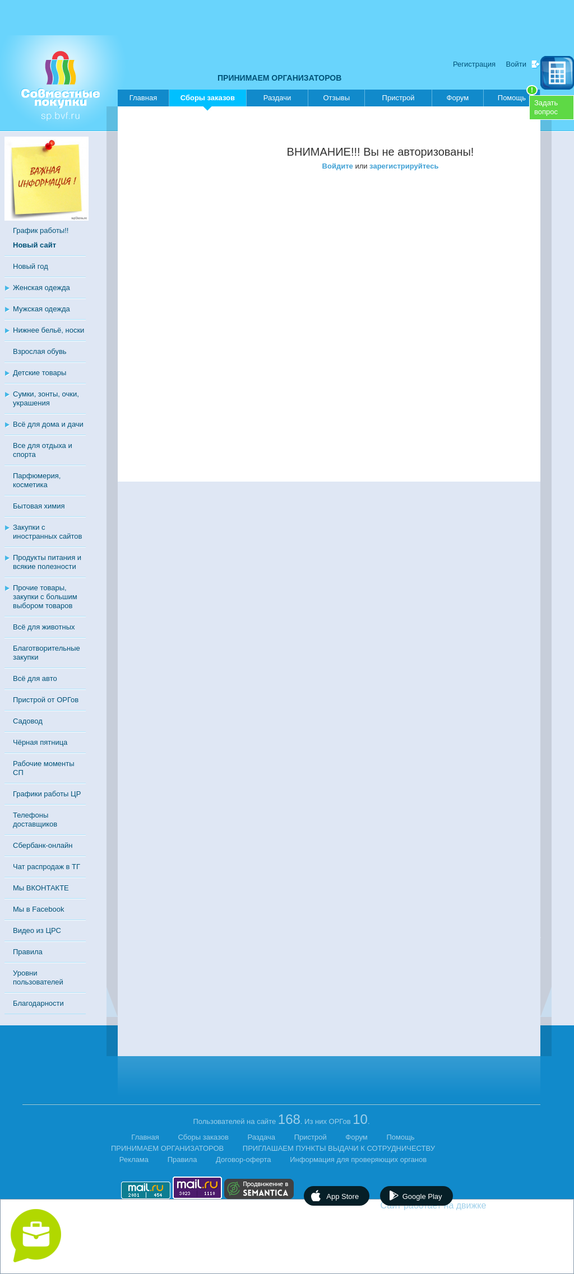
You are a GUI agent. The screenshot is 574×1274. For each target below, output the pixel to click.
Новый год (30, 266)
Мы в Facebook (38, 909)
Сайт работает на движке (458, 1205)
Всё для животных (44, 627)
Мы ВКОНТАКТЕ (41, 888)
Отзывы (336, 98)
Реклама (134, 1159)
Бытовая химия (39, 506)
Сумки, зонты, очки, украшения (46, 398)
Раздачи (277, 98)
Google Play (422, 1196)
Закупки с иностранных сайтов (47, 531)
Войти (516, 64)
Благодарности (38, 1003)
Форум (458, 98)
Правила (28, 952)
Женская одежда (41, 287)
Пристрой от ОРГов (45, 700)
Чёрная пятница (40, 742)
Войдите (337, 166)
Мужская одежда (41, 309)
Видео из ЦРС (37, 930)
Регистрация (474, 64)
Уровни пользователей (38, 977)
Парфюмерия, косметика (37, 480)
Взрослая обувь (40, 351)
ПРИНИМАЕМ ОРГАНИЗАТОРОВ (279, 77)
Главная (143, 98)
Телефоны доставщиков (35, 819)
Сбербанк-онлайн (42, 845)
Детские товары (39, 372)
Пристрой (398, 98)
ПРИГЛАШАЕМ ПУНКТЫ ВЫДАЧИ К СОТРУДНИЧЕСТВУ (339, 1148)
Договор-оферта (243, 1159)
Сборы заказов (207, 100)
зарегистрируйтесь (403, 166)
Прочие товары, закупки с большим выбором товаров (45, 597)
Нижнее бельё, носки (48, 330)
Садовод (28, 721)
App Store (342, 1196)
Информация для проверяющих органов (358, 1159)
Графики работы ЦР (47, 794)
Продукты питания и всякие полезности (47, 562)
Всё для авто (35, 678)
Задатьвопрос (546, 107)
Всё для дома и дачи (48, 424)
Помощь (518, 96)
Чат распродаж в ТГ (46, 866)
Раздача (262, 1137)
